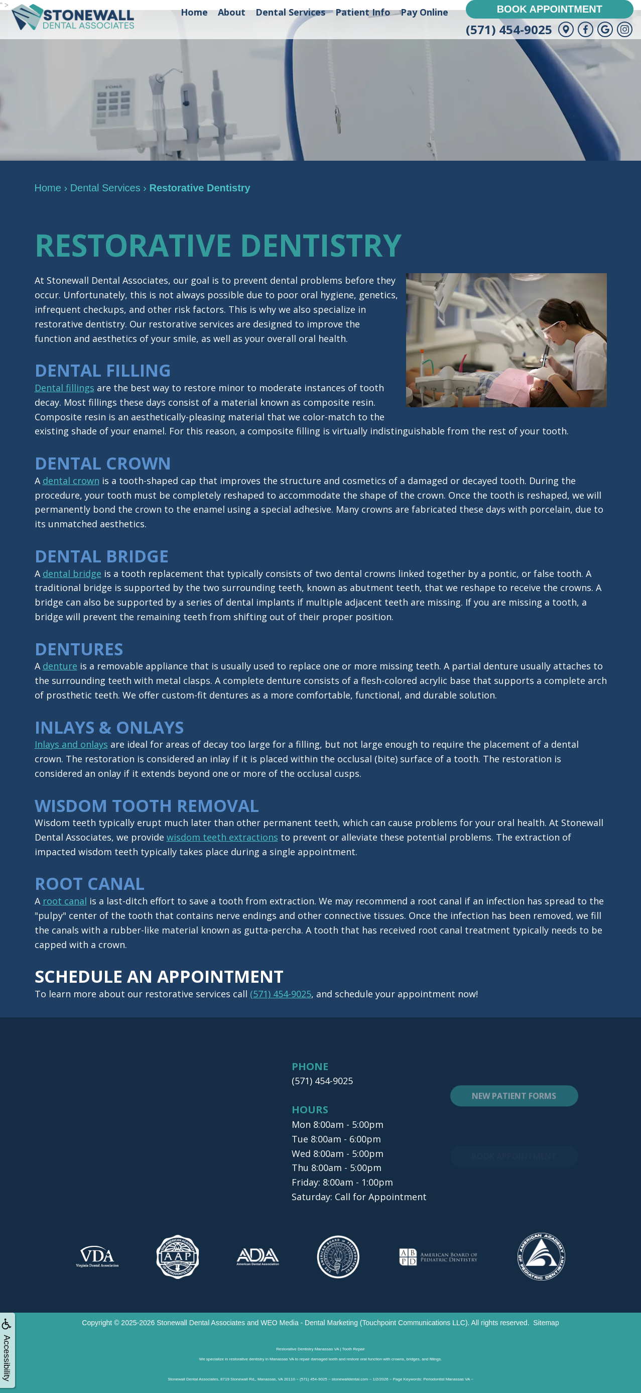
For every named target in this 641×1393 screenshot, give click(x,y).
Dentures (79, 648)
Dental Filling (104, 370)
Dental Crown (104, 463)
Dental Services (290, 12)
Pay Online (424, 12)
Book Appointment (549, 9)
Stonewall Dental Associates (201, 1323)
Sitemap (546, 1323)
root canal (65, 901)
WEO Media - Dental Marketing (309, 1323)
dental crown (71, 481)
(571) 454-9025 (509, 29)
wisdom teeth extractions (222, 837)
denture (60, 666)
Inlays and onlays (71, 744)
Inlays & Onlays (110, 727)
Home (194, 12)
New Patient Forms (514, 1117)
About (231, 12)
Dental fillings (64, 388)
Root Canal (90, 883)
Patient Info (363, 12)
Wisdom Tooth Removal (148, 805)
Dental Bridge (102, 555)
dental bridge (72, 573)
